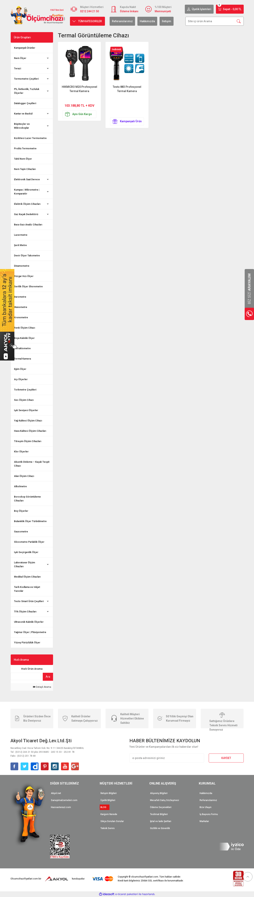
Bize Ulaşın (205, 807)
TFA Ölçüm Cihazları (25, 611)
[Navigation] (87, 21)
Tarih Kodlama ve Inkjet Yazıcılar (27, 589)
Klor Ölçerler (21, 451)
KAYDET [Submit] (226, 758)
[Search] (214, 21)
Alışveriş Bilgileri (159, 793)
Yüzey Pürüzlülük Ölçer (27, 642)
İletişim (166, 21)
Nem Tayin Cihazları (25, 169)
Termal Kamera (22, 358)
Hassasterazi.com (61, 807)
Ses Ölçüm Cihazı (24, 400)
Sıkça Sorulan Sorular (112, 821)
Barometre (20, 296)
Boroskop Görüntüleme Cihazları (27, 498)
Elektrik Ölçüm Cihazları (27, 204)
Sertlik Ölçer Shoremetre (28, 286)
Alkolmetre (20, 486)
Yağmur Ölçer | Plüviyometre (30, 632)
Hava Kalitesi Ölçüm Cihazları (30, 431)
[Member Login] (199, 9)
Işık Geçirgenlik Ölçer (26, 552)
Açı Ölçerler (21, 379)
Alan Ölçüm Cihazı (24, 476)
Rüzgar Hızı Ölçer (23, 276)
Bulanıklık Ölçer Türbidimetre (30, 521)
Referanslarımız (122, 21)
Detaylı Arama (42, 687)
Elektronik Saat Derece (27, 179)
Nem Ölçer (20, 58)
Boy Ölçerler (21, 511)
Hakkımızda (147, 21)
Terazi (17, 68)
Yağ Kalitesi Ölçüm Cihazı (28, 420)
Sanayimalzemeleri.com (64, 800)
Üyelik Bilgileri (107, 800)
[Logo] (38, 15)
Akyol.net (56, 793)
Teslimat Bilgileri (159, 814)
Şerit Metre (20, 245)
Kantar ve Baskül (23, 113)
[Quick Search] (26, 676)
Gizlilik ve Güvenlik (160, 828)
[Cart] (230, 9)
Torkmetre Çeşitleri (25, 389)
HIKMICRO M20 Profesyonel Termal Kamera (79, 88)
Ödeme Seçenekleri (160, 807)
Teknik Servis (107, 828)
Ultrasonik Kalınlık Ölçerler (29, 622)
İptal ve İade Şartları (160, 821)
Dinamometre (21, 266)
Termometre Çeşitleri (26, 78)
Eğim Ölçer (20, 369)
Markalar (204, 821)
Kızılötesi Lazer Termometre (30, 138)
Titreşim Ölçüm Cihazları (27, 441)
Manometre (20, 307)
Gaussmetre (21, 531)
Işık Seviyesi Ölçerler (26, 410)
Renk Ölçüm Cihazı (24, 327)
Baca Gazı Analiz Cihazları (28, 224)
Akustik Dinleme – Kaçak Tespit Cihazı (31, 464)
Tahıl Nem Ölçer (23, 158)
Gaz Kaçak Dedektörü (26, 214)
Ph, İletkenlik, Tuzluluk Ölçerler (26, 91)
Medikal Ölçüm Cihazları (27, 576)
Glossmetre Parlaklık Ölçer (29, 542)
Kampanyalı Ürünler (24, 48)
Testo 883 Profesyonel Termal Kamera (127, 88)
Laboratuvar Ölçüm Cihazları (24, 564)
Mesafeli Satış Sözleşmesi (164, 800)
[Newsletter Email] (166, 758)
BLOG (104, 807)
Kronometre (21, 317)
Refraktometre (22, 348)
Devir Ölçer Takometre (27, 255)
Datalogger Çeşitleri (25, 103)
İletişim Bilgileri (108, 793)
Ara (48, 676)
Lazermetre (20, 235)
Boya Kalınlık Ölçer (24, 338)
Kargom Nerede (108, 814)
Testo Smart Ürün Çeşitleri (29, 601)
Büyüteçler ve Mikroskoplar (22, 126)
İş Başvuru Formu (209, 814)
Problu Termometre (25, 148)
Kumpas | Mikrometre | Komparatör (26, 191)
